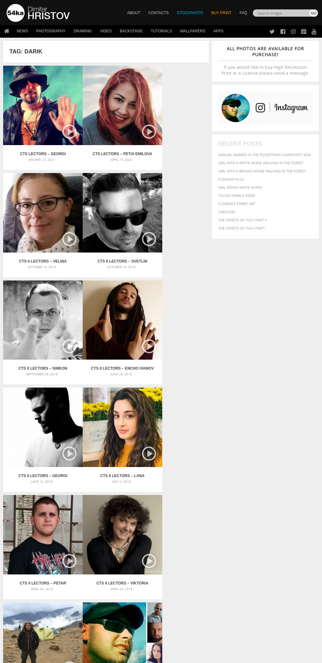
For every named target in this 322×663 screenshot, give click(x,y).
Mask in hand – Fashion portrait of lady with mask (55, 530)
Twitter (175, 588)
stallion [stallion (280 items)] (295, 545)
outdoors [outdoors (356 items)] (299, 538)
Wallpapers (192, 31)
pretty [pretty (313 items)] (275, 545)
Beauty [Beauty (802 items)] (254, 521)
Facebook (176, 596)
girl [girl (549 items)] (256, 532)
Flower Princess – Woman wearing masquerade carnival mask (56, 545)
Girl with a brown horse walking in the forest (262, 171)
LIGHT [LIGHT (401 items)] (297, 532)
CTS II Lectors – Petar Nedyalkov (174, 336)
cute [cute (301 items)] (235, 527)
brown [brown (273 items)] (293, 522)
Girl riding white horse (240, 187)
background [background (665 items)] (277, 515)
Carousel (227, 211)
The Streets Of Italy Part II (242, 220)
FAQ (243, 13)
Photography (50, 31)
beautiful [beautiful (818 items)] (231, 521)
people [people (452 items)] (225, 544)
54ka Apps (15, 619)
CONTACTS (158, 13)
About (89, 587)
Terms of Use (93, 656)
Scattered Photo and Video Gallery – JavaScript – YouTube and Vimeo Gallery (56, 515)
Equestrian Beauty (72, 641)
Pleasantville (231, 179)
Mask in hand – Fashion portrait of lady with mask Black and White (56, 523)
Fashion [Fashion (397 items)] (226, 532)
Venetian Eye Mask (109, 641)
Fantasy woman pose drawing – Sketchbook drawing (161, 523)
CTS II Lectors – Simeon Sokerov (105, 239)
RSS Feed (137, 641)
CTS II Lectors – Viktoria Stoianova (38, 432)
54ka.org (58, 656)
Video (106, 31)
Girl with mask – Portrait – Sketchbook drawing (158, 530)
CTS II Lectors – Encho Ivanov (174, 239)
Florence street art (236, 203)
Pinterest (176, 612)
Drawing (83, 31)
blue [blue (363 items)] (283, 521)
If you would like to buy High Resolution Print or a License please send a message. (265, 61)
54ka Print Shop (21, 587)
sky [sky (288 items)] (284, 545)
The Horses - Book (23, 611)
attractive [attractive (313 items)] (251, 515)
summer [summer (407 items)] (226, 551)
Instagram (177, 604)
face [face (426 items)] (307, 527)
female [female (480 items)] (242, 532)
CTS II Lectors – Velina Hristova (174, 143)
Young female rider (236, 195)
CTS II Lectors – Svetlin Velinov (37, 239)
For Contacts (96, 619)
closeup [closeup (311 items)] (307, 521)
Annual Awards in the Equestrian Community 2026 (264, 154)
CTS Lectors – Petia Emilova (106, 143)
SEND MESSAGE (276, 605)
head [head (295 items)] (273, 533)
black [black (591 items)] (271, 521)
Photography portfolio (29, 603)
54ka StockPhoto (22, 595)
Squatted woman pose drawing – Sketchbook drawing (161, 538)
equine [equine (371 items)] (296, 527)
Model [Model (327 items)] (237, 538)
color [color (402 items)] (224, 527)
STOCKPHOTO (190, 13)
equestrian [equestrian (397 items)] (277, 527)
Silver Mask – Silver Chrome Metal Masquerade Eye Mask (56, 538)
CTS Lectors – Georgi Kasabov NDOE (37, 143)
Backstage (131, 31)
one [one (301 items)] (265, 539)
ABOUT (133, 13)
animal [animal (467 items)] (226, 515)
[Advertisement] (162, 480)
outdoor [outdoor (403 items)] (279, 538)
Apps (219, 31)
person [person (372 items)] (239, 544)
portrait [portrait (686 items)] (258, 544)
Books (90, 603)
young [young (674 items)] (276, 550)
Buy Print (221, 13)
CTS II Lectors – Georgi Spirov (37, 336)
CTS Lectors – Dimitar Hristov (175, 432)
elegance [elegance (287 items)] (257, 527)
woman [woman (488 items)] (259, 551)
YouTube (175, 620)
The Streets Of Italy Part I (242, 228)
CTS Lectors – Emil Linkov (106, 432)
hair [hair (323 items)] (265, 532)
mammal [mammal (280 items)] (224, 539)
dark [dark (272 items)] (244, 527)
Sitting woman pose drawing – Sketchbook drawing (161, 545)
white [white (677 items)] (243, 550)
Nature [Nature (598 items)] (252, 538)
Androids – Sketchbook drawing (143, 515)
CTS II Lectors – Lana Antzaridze (106, 336)
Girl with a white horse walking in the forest (260, 162)
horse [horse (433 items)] (285, 532)
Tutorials (161, 31)
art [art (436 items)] (238, 515)
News (22, 31)
